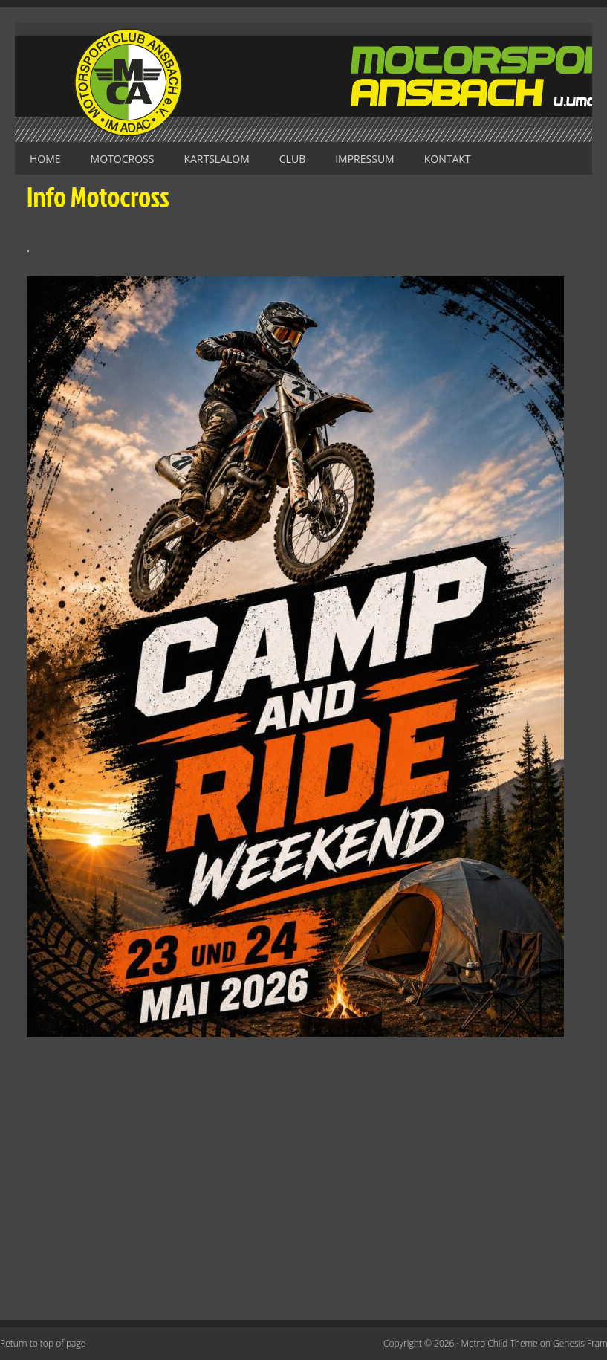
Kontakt (447, 159)
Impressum (365, 159)
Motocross (123, 159)
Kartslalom (216, 159)
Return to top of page (42, 1343)
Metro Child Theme (499, 1343)
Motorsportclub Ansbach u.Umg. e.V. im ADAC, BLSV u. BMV (303, 82)
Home (45, 159)
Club (292, 159)
